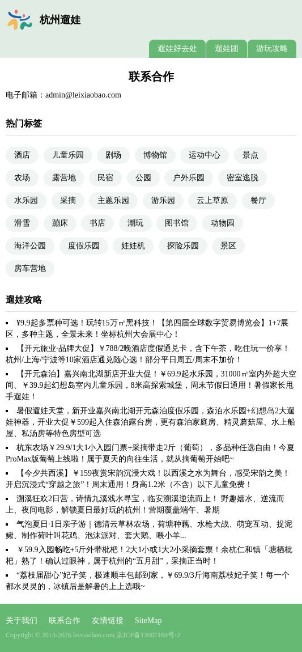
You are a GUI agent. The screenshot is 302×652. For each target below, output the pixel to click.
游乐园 (163, 200)
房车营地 (30, 268)
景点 (250, 155)
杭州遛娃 (60, 20)
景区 (228, 246)
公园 (143, 177)
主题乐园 (113, 200)
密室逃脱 (242, 177)
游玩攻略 (272, 48)
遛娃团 (227, 48)
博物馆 (155, 155)
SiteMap (148, 620)
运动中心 (204, 155)
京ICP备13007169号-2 (148, 635)
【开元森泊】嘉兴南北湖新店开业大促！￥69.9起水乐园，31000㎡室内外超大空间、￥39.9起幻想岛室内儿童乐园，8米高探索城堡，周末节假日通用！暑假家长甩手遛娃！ (151, 385)
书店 (97, 223)
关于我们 (21, 620)
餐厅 (258, 200)
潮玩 (135, 223)
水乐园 (26, 200)
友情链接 (108, 620)
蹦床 (60, 223)
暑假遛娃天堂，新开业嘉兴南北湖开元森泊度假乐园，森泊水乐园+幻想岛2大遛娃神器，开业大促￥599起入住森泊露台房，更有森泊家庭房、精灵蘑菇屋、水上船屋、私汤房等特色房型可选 (150, 422)
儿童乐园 (68, 155)
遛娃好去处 (177, 48)
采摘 (68, 200)
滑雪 (22, 223)
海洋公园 (30, 246)
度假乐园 (84, 246)
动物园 (223, 223)
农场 (22, 177)
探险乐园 (183, 246)
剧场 (113, 155)
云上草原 (212, 200)
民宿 (105, 177)
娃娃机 (133, 246)
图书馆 (177, 223)
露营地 (64, 177)
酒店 (22, 155)
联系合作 (64, 620)
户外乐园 (189, 177)
